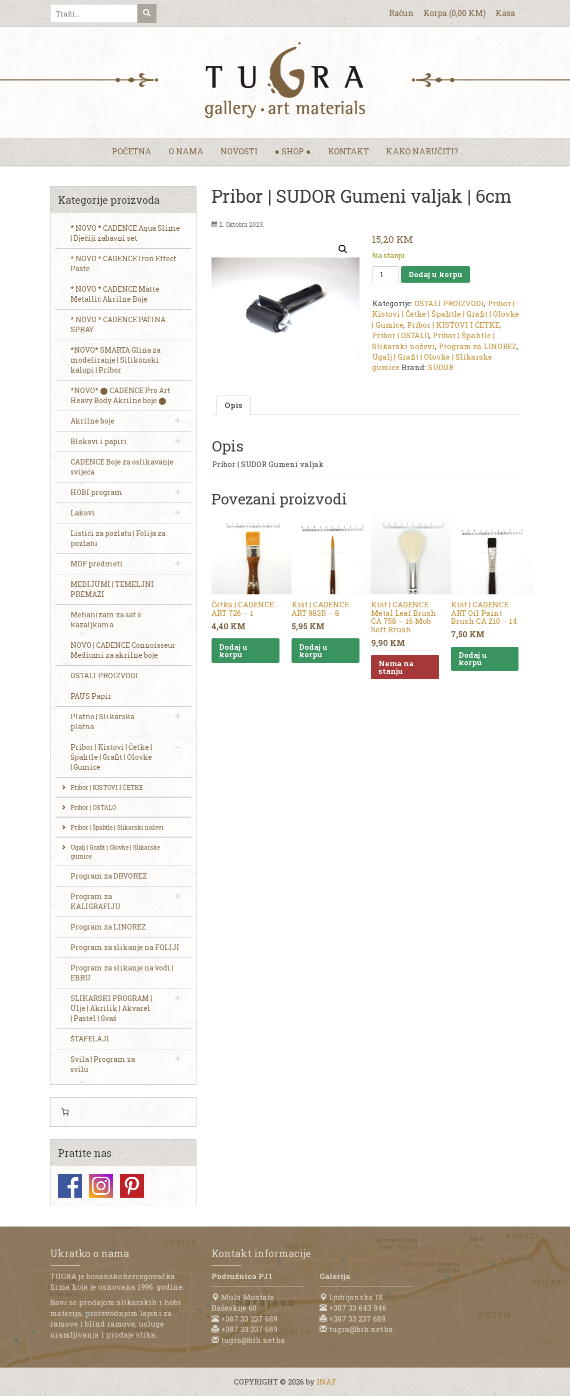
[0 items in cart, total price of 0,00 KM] (65, 1112)
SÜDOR (441, 367)
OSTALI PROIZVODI (449, 303)
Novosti (239, 151)
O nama (186, 151)
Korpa (455, 12)
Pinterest (132, 1186)
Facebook (70, 1186)
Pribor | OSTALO (400, 335)
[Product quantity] (385, 274)
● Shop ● (292, 151)
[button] (343, 249)
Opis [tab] (233, 405)
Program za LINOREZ (477, 346)
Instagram (101, 1186)
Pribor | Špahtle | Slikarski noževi (433, 340)
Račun (401, 12)
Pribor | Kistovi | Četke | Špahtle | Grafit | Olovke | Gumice (445, 314)
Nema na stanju (396, 667)
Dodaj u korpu (435, 274)
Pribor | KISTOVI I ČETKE (453, 325)
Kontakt (348, 151)
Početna (132, 151)
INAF (326, 1382)
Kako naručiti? (422, 151)
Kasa (505, 12)
